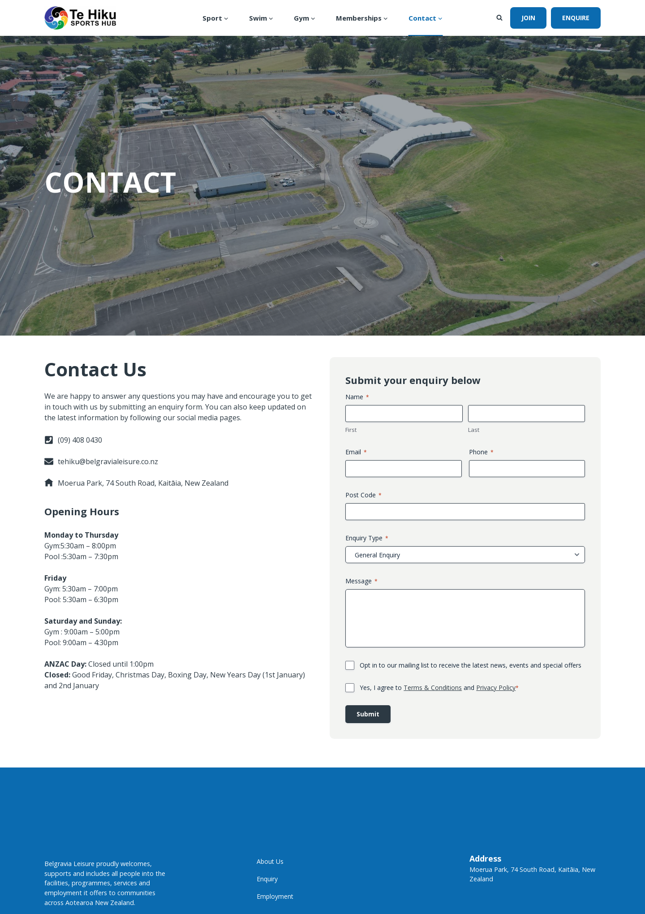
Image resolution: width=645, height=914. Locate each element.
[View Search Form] (499, 18)
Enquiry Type (372, 884)
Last (473, 776)
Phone (481, 797)
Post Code (369, 840)
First (356, 776)
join (528, 17)
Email (362, 797)
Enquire (575, 17)
